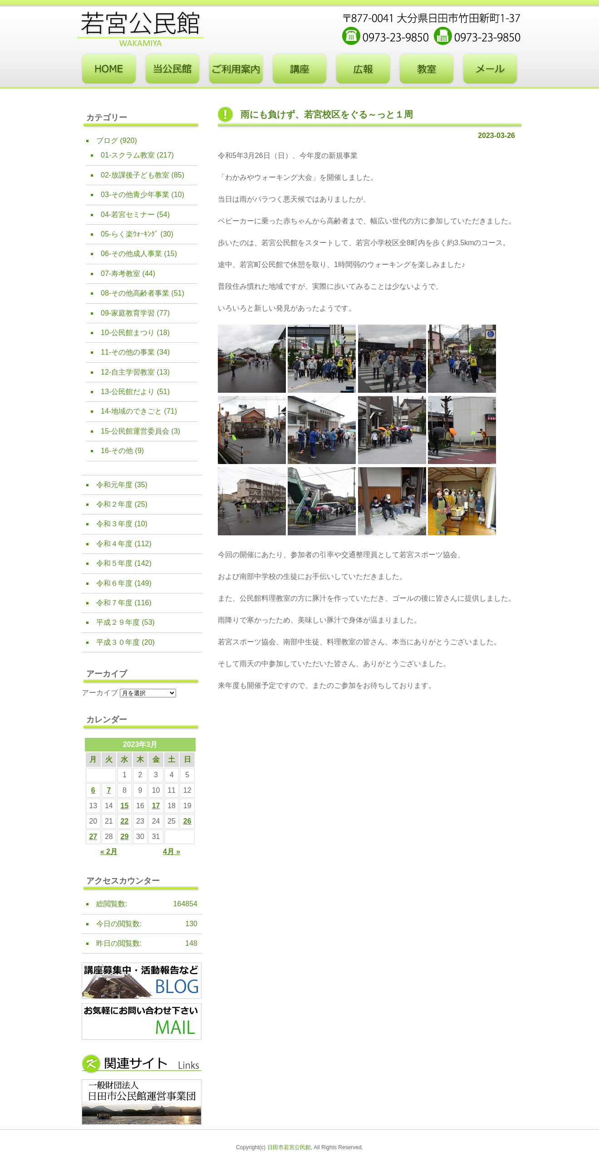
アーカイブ (100, 693)
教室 (426, 69)
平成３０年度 (118, 642)
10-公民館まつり (128, 332)
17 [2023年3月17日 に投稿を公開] (156, 806)
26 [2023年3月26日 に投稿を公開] (187, 821)
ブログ (107, 140)
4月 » (171, 851)
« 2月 (109, 851)
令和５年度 (114, 563)
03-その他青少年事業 (135, 194)
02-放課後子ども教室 (135, 175)
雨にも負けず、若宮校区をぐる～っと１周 (327, 114)
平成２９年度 (118, 622)
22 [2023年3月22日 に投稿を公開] (125, 821)
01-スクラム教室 (128, 155)
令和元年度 (114, 485)
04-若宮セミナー (128, 214)
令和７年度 (114, 603)
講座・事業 (299, 69)
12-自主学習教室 (128, 372)
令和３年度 (114, 524)
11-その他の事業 (128, 352)
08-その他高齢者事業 (135, 293)
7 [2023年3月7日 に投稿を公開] (109, 790)
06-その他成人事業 (131, 253)
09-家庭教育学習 (128, 313)
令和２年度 (114, 504)
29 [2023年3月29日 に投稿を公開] (125, 836)
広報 (363, 69)
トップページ (109, 69)
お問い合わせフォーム (490, 69)
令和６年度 (114, 583)
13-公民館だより (128, 391)
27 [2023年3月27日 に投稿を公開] (93, 836)
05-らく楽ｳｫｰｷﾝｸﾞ (129, 234)
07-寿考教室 (120, 273)
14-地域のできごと (131, 411)
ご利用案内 (236, 69)
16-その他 (117, 450)
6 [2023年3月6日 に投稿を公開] (93, 790)
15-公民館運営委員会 (135, 431)
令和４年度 (114, 544)
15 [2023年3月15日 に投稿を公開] (125, 806)
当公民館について (172, 69)
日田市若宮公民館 (289, 1147)
